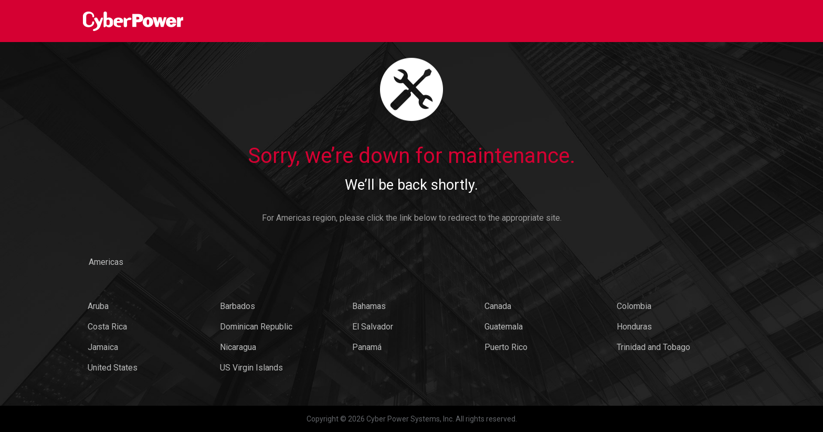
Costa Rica (107, 327)
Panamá (367, 347)
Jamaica (103, 347)
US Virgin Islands (251, 368)
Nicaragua (238, 347)
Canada (497, 306)
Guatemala (503, 327)
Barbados (237, 306)
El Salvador (372, 327)
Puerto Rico (505, 347)
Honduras (634, 327)
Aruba (98, 306)
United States (113, 368)
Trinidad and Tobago (653, 347)
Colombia (634, 306)
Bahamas (369, 306)
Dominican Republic (256, 327)
